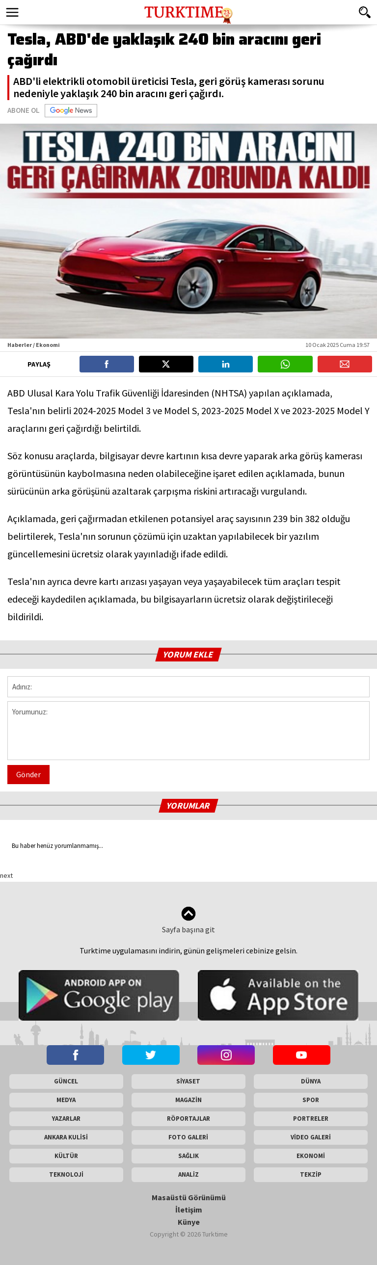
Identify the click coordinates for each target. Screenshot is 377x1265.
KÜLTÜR (66, 1156)
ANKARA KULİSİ (66, 1137)
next (6, 875)
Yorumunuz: (188, 730)
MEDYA (66, 1100)
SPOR (310, 1100)
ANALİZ (188, 1174)
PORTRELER (310, 1118)
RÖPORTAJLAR (188, 1118)
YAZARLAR (66, 1118)
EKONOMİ (310, 1156)
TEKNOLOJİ (66, 1174)
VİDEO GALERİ (311, 1137)
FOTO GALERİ (188, 1137)
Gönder (28, 774)
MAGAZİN (188, 1100)
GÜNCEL (66, 1081)
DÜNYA (311, 1081)
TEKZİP (311, 1174)
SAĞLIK (188, 1156)
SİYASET (188, 1081)
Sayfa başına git (188, 920)
